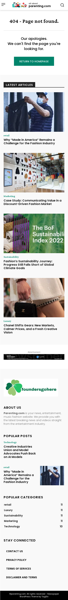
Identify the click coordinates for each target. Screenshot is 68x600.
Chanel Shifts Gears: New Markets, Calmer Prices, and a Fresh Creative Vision (30, 328)
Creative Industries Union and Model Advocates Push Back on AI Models (20, 452)
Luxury (7, 321)
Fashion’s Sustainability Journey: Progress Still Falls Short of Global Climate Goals (29, 264)
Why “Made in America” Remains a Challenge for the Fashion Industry (29, 141)
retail (6, 135)
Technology (10, 442)
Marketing (9, 196)
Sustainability (11, 257)
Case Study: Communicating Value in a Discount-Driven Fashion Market (32, 202)
